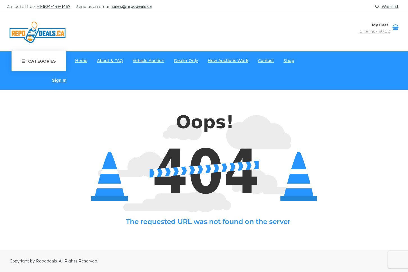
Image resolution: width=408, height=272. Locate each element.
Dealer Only (186, 60)
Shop (289, 60)
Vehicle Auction (148, 60)
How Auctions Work (228, 60)
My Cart (380, 25)
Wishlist (386, 6)
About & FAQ (110, 60)
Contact (266, 60)
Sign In (59, 80)
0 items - (375, 31)
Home (81, 60)
